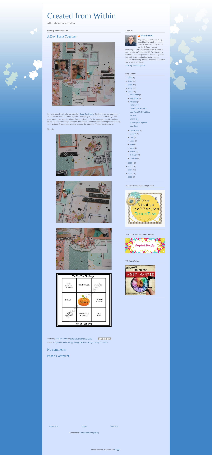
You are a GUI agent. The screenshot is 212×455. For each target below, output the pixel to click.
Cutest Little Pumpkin (138, 108)
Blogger (117, 449)
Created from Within (81, 15)
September (135, 130)
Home (84, 426)
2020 (130, 81)
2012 (130, 177)
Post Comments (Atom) (89, 433)
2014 (130, 170)
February (134, 155)
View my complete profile (135, 66)
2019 (130, 85)
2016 (130, 163)
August (133, 134)
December (134, 95)
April (132, 148)
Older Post (114, 426)
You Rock (133, 126)
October (133, 102)
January (133, 158)
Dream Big (134, 119)
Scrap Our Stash (86, 114)
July (132, 137)
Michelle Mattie (147, 36)
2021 (130, 78)
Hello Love (134, 105)
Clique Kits (57, 342)
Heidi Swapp (68, 342)
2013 (130, 173)
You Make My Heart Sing (140, 112)
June (132, 141)
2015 (130, 166)
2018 (130, 88)
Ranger (91, 342)
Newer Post (53, 426)
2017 (130, 92)
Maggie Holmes (80, 342)
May (132, 144)
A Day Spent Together (138, 122)
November (134, 98)
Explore (133, 115)
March (133, 151)
